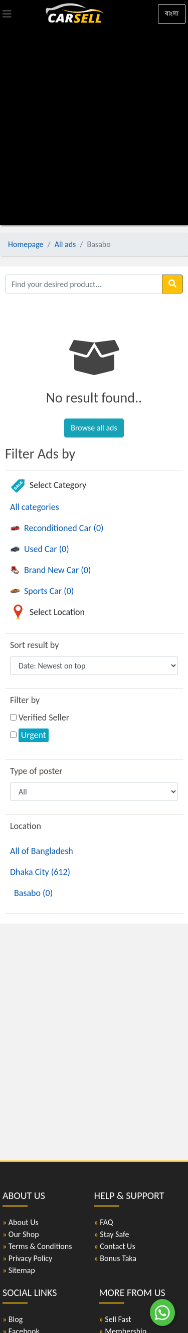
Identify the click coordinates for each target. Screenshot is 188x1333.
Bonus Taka (115, 1258)
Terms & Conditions (37, 1246)
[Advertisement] (94, 126)
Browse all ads (94, 427)
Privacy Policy (27, 1258)
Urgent (33, 735)
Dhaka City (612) (40, 872)
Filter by (25, 700)
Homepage (26, 244)
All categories (34, 507)
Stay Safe (111, 1234)
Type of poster (36, 771)
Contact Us (114, 1246)
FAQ (103, 1222)
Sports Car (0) (42, 591)
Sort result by (34, 645)
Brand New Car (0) (50, 570)
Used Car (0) (39, 549)
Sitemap (19, 1270)
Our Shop (21, 1234)
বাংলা (171, 13)
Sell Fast (115, 1319)
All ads (65, 244)
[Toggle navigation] (7, 14)
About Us (21, 1222)
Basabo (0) (33, 893)
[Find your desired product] (83, 284)
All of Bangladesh (41, 851)
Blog (13, 1319)
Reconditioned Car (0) (56, 528)
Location (25, 826)
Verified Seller (44, 717)
